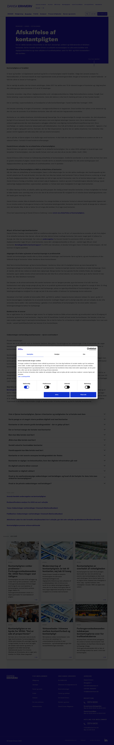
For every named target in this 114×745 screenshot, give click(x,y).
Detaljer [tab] (57, 354)
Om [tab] (84, 354)
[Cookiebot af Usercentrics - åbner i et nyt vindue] (88, 349)
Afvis (56, 394)
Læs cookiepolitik (24, 376)
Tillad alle (83, 394)
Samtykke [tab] (30, 354)
